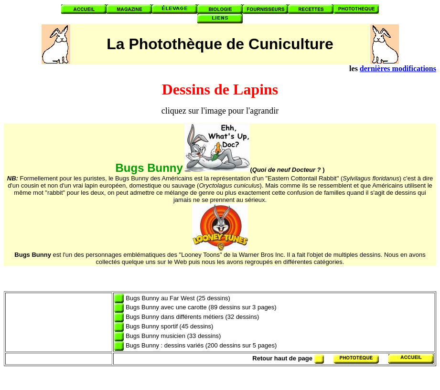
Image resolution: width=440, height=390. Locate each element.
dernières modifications (398, 68)
